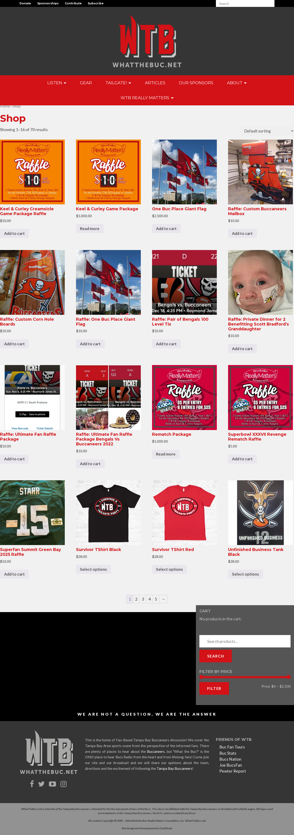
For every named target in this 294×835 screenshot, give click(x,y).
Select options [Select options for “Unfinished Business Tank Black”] (245, 574)
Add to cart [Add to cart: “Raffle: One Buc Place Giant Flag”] (90, 343)
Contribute (73, 3)
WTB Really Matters (147, 97)
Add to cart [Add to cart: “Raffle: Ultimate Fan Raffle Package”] (14, 458)
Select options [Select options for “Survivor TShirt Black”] (93, 569)
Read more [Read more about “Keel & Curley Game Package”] (89, 228)
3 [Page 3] (143, 599)
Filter (214, 688)
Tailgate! (118, 82)
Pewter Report (232, 771)
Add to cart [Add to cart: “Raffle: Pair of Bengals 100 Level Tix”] (166, 343)
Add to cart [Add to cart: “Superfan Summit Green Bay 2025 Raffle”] (14, 574)
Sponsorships (48, 3)
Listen (56, 82)
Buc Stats (227, 753)
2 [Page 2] (136, 599)
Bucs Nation (230, 759)
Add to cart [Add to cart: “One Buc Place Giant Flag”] (166, 228)
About (237, 82)
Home (5, 106)
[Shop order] (267, 131)
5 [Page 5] (156, 599)
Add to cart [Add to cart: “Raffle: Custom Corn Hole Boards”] (14, 343)
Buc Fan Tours (232, 747)
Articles (155, 82)
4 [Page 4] (149, 599)
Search (215, 656)
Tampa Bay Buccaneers (174, 768)
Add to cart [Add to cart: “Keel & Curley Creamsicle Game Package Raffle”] (14, 233)
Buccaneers (156, 751)
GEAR (86, 82)
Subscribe (96, 3)
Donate (25, 3)
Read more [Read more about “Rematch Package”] (165, 454)
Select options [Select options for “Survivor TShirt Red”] (169, 569)
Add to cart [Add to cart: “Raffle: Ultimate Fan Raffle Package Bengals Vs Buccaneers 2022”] (90, 463)
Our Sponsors (196, 82)
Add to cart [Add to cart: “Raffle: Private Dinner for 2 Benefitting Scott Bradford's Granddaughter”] (242, 348)
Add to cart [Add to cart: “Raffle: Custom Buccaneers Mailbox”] (242, 233)
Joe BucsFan (230, 765)
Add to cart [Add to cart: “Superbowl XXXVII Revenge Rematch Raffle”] (242, 458)
